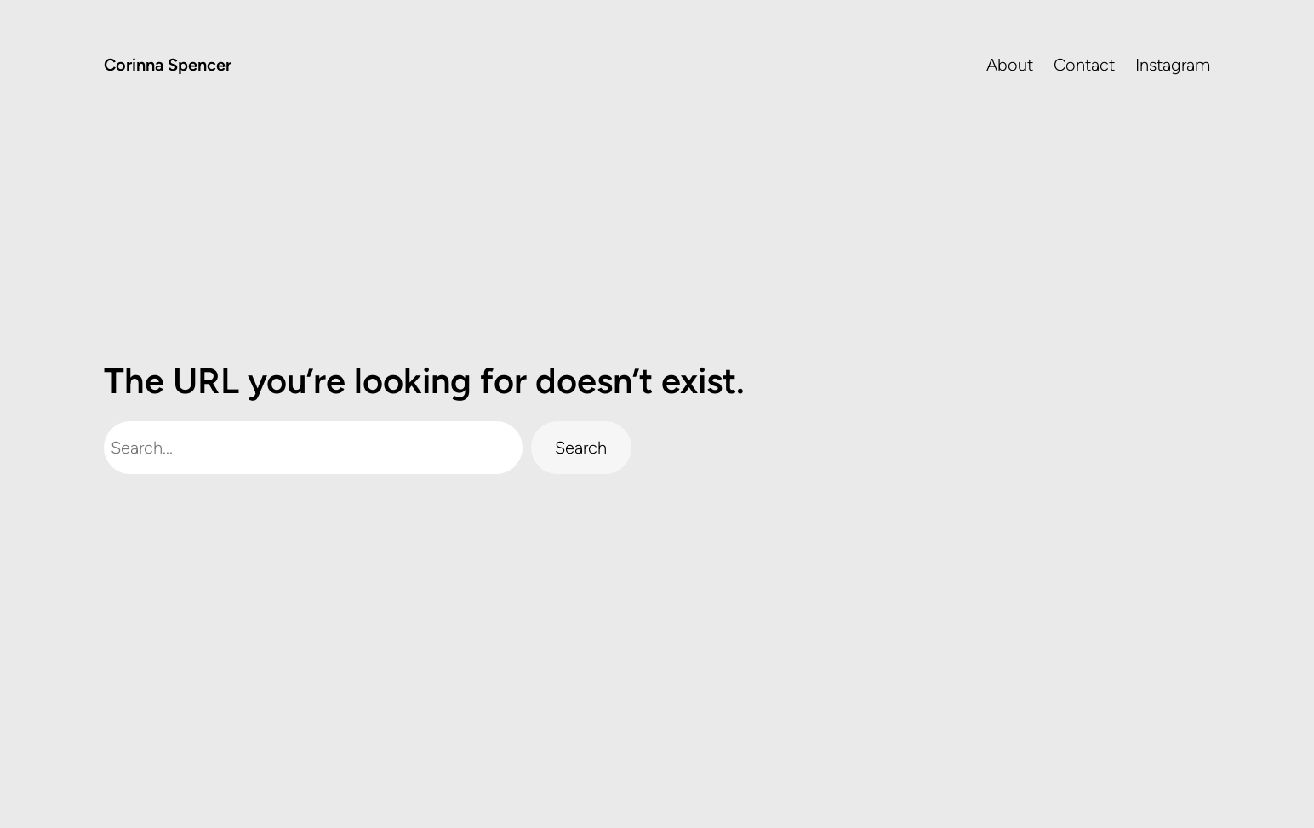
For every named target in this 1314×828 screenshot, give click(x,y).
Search (581, 447)
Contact (1084, 64)
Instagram (1172, 64)
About (1009, 64)
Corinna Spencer (167, 64)
